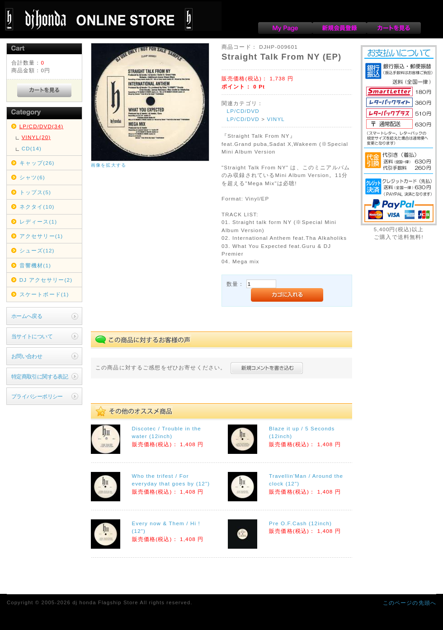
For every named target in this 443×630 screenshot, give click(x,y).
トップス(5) (35, 192)
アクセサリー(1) (41, 236)
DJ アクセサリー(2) (45, 280)
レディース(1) (38, 221)
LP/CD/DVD (243, 111)
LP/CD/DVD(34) (41, 126)
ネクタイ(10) (37, 207)
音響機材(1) (35, 265)
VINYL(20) (36, 137)
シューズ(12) (37, 250)
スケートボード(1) (44, 294)
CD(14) (32, 148)
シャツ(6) (32, 177)
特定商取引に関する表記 (39, 376)
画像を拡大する (108, 165)
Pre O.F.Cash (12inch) (300, 523)
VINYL (276, 119)
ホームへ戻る (26, 316)
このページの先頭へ (409, 603)
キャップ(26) (37, 163)
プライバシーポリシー (37, 396)
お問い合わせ (26, 356)
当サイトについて (31, 336)
